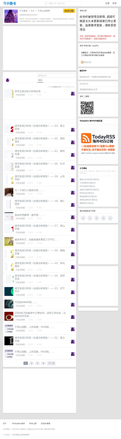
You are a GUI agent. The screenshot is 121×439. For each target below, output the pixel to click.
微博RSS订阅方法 (87, 203)
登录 (114, 3)
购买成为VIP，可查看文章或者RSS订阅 (95, 77)
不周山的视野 (44, 11)
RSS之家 (33, 423)
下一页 (51, 363)
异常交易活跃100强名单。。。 (31, 91)
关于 (4, 423)
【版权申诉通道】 (41, 21)
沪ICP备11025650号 (21, 435)
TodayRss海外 (18, 423)
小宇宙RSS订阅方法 (88, 183)
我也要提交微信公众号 (88, 89)
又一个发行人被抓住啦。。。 (30, 190)
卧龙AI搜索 (45, 423)
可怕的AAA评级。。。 (27, 302)
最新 (40, 80)
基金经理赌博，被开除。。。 (30, 215)
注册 (107, 3)
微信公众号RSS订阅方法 (89, 179)
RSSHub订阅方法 (87, 193)
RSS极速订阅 (56, 87)
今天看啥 (23, 11)
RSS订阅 (87, 62)
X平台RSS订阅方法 (87, 186)
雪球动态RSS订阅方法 (88, 200)
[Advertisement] (98, 244)
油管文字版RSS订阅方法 (89, 190)
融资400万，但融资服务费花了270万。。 (37, 239)
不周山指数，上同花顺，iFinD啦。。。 (35, 327)
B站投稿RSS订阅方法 (88, 196)
